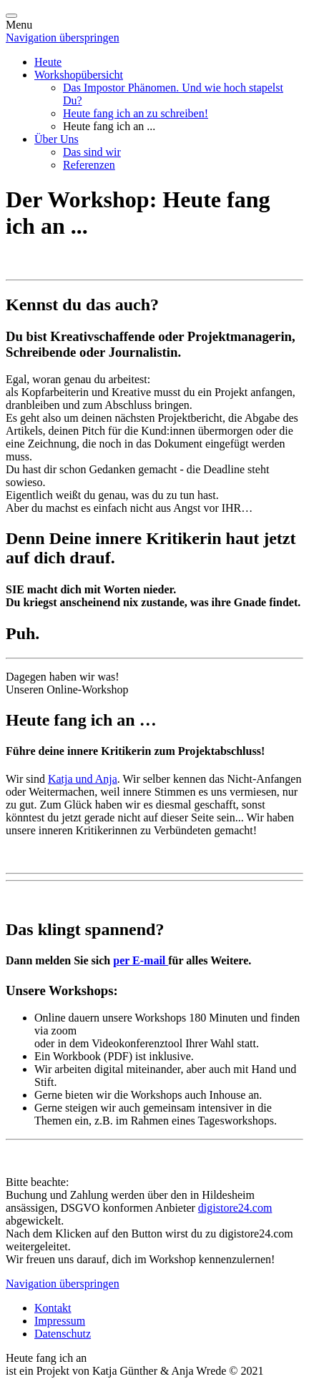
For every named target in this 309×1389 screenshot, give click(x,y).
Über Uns (56, 139)
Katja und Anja (82, 779)
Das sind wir (92, 152)
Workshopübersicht (78, 75)
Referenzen (89, 165)
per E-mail (140, 960)
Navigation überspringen (62, 37)
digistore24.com (235, 1208)
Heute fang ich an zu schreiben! (135, 113)
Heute (48, 62)
